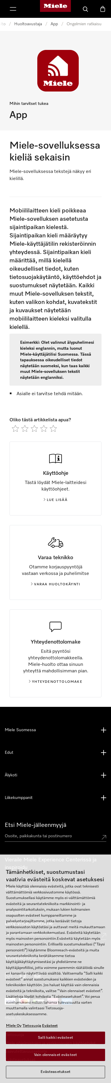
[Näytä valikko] (13, 8)
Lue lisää (55, 500)
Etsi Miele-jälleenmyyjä (35, 825)
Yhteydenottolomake (55, 682)
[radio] (15, 428)
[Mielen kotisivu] (55, 9)
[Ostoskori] (102, 8)
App (54, 24)
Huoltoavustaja (28, 24)
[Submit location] (104, 837)
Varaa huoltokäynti (56, 584)
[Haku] (85, 8)
